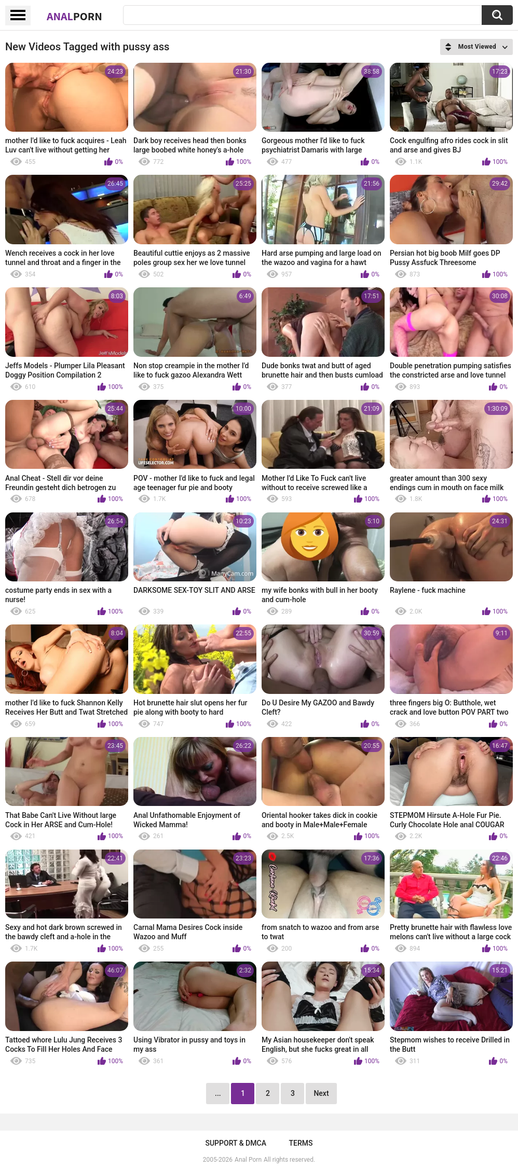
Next (321, 1093)
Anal (74, 16)
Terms (301, 1143)
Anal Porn (248, 1159)
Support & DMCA (235, 1143)
